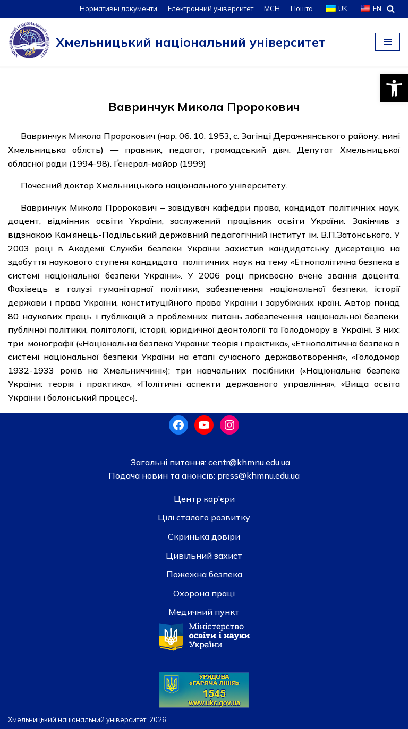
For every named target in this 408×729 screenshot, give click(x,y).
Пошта (302, 8)
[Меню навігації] (387, 42)
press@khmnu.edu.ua (257, 475)
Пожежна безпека (204, 574)
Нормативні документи (118, 8)
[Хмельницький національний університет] (167, 42)
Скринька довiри (204, 536)
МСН (272, 8)
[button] (394, 88)
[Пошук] (391, 9)
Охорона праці (204, 593)
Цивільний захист (204, 555)
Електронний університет (210, 8)
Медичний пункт (204, 611)
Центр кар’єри (204, 498)
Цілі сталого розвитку (204, 517)
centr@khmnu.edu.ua (248, 462)
